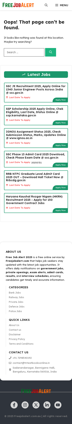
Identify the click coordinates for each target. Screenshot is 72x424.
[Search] (50, 52)
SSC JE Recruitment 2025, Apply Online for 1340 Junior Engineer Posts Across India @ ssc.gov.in (35, 89)
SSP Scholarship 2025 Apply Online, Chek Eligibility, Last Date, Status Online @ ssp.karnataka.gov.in (34, 112)
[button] (46, 5)
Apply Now (60, 100)
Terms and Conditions (21, 343)
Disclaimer (15, 334)
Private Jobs (16, 301)
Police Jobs (15, 311)
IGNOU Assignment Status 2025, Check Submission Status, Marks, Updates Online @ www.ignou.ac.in (36, 135)
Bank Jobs (15, 292)
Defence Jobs (16, 306)
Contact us (15, 329)
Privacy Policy (17, 339)
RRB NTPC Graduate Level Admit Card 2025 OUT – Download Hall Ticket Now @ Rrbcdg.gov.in (34, 177)
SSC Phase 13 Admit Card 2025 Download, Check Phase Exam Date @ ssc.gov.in (35, 156)
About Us (14, 325)
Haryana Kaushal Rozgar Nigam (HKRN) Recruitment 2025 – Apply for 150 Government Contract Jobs (34, 200)
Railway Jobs (16, 297)
